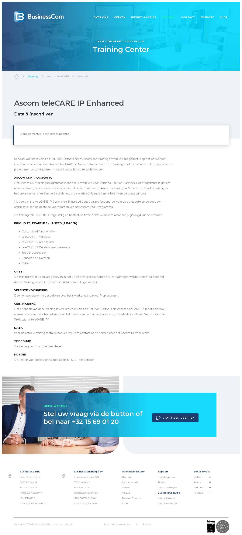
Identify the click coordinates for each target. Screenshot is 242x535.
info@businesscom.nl (31, 492)
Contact (188, 17)
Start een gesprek (175, 418)
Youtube (202, 487)
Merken (120, 17)
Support (207, 17)
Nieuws (126, 492)
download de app (167, 503)
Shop (224, 17)
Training (168, 17)
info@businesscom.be (86, 492)
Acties (125, 503)
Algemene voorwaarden (117, 524)
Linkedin (202, 476)
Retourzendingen (167, 487)
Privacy (147, 524)
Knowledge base (166, 476)
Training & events (131, 498)
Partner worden (130, 482)
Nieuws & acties (143, 17)
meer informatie (167, 498)
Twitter (202, 482)
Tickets (161, 482)
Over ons (101, 17)
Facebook (202, 492)
